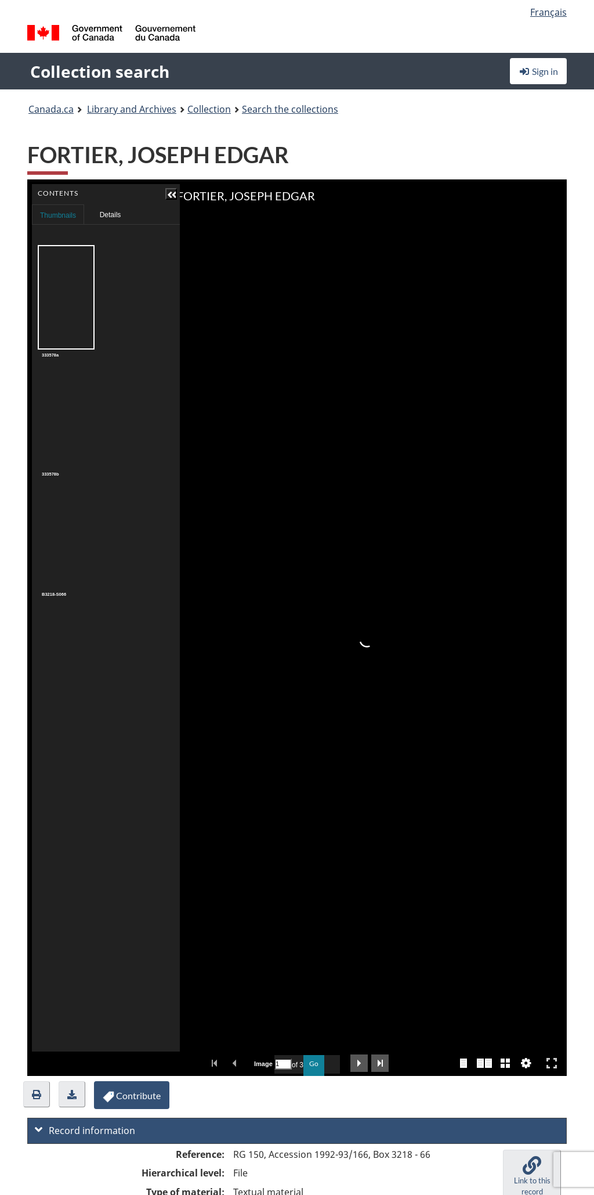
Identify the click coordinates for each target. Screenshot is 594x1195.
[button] (36, 1094)
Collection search (99, 71)
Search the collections (290, 109)
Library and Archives (131, 109)
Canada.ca (51, 109)
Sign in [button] (538, 71)
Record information (85, 1130)
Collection (209, 109)
